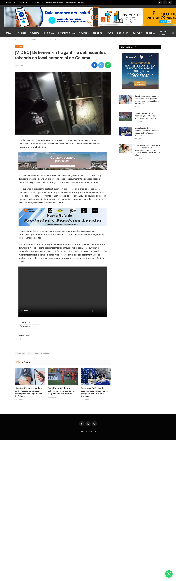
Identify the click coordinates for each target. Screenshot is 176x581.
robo (30, 353)
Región (22, 33)
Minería (150, 33)
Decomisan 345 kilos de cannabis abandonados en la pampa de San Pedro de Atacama (94, 392)
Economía (122, 33)
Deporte (97, 33)
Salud (109, 33)
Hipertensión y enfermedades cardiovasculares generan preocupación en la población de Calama (59, 2)
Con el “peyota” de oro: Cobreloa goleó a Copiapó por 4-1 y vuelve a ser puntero (62, 391)
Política (83, 33)
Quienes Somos (163, 33)
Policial (34, 33)
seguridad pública (42, 353)
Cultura (137, 33)
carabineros (20, 353)
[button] (168, 574)
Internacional (66, 33)
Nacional (49, 33)
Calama (10, 33)
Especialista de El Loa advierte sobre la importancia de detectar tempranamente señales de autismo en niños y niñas (147, 150)
